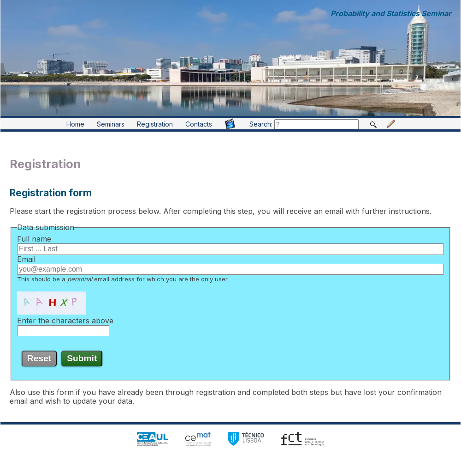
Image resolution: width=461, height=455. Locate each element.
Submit (82, 358)
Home (75, 124)
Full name (34, 238)
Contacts (198, 124)
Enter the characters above (65, 320)
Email (26, 259)
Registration (155, 124)
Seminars (110, 124)
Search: (304, 124)
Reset (39, 358)
